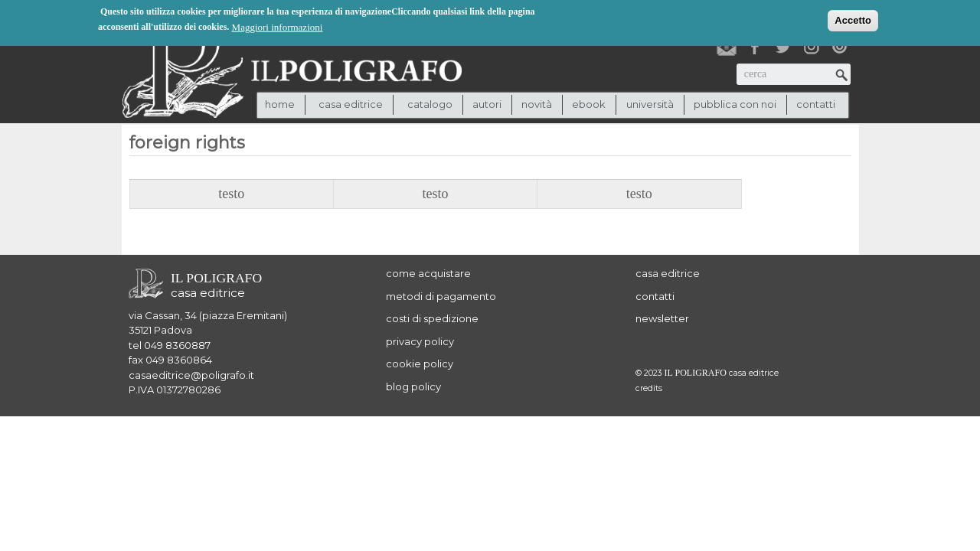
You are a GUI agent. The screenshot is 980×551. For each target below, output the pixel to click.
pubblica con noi (735, 104)
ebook (589, 104)
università (650, 104)
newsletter (662, 318)
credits (648, 388)
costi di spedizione (432, 318)
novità (536, 104)
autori (486, 104)
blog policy (413, 386)
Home (280, 104)
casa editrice (667, 273)
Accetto (853, 18)
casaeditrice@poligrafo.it (191, 375)
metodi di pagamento (441, 296)
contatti (815, 104)
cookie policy (419, 363)
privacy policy (420, 341)
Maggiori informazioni (277, 25)
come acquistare (428, 273)
